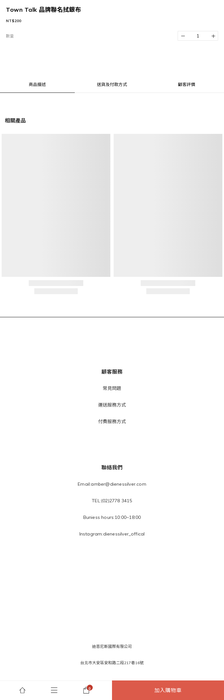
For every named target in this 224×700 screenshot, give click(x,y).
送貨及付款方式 (112, 84)
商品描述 (37, 84)
